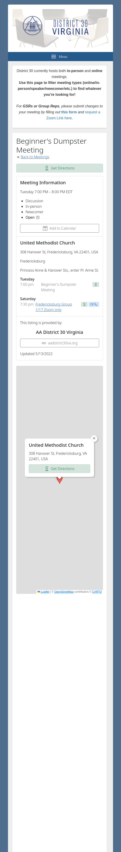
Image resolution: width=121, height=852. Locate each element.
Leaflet (43, 591)
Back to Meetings (35, 156)
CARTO (97, 591)
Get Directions (59, 168)
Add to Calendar (59, 228)
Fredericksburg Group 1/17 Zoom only (53, 307)
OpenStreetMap (64, 591)
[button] (60, 422)
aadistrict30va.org (60, 342)
